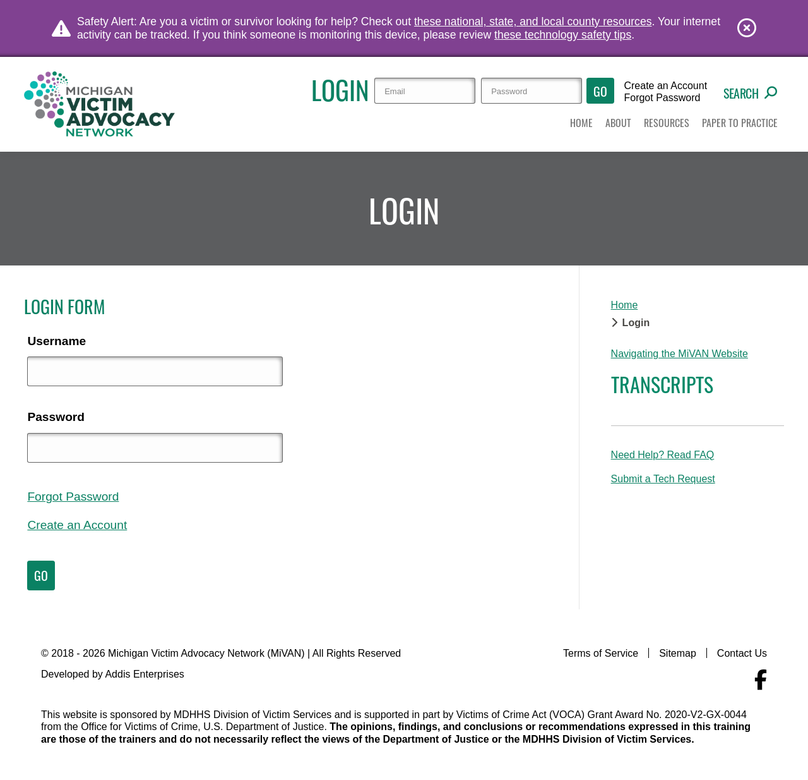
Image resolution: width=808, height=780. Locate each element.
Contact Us (742, 653)
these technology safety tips (562, 34)
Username (56, 341)
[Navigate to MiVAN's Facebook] (760, 680)
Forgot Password (662, 98)
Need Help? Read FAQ (663, 454)
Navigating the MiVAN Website (679, 353)
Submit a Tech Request (663, 478)
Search (750, 92)
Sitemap (677, 653)
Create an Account (665, 86)
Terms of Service (600, 653)
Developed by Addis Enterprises (112, 674)
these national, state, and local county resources (533, 21)
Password (56, 417)
